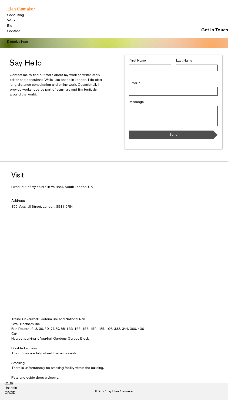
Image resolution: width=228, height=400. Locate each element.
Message (137, 102)
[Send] (173, 135)
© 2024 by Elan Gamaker (114, 391)
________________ (22, 36)
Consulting (15, 15)
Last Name (184, 60)
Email (133, 83)
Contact (13, 31)
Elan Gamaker (21, 9)
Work (11, 20)
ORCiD (10, 392)
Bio (9, 25)
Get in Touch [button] (214, 30)
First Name (138, 60)
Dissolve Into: (17, 41)
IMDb (9, 383)
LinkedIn (11, 388)
